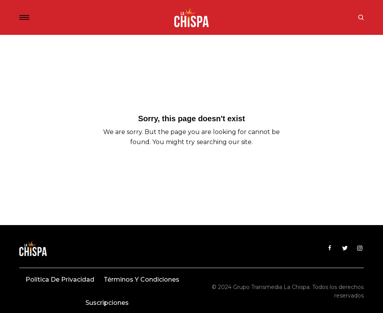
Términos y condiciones (141, 279)
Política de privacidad (60, 279)
